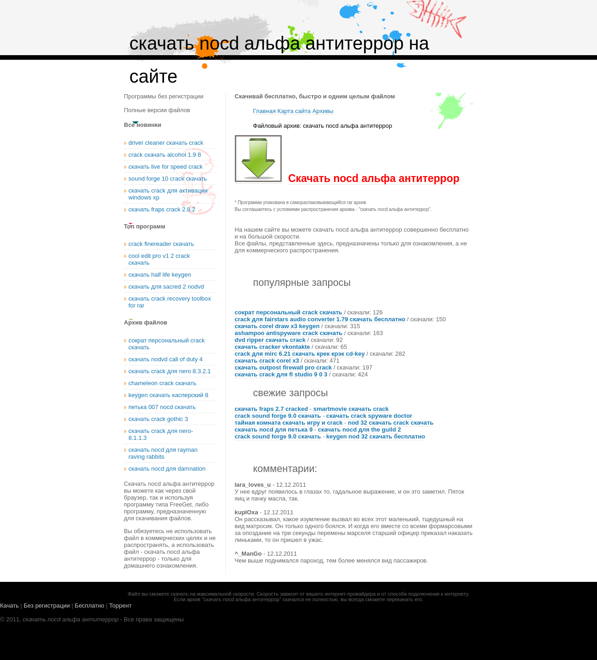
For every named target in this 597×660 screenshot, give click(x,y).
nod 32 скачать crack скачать (390, 422)
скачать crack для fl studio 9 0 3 (281, 374)
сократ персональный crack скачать (288, 312)
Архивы (323, 111)
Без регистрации (47, 605)
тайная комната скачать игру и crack (289, 422)
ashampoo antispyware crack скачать (289, 333)
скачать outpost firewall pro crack (283, 367)
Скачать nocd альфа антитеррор (374, 178)
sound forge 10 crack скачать (168, 178)
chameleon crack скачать (163, 383)
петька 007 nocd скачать (162, 407)
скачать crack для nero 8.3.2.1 (170, 371)
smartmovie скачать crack (351, 408)
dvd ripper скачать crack (270, 339)
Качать (9, 605)
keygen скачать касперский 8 (169, 395)
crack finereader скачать (161, 243)
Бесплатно (89, 605)
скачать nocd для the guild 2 (359, 429)
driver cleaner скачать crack (166, 142)
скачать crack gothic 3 (158, 418)
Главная (264, 111)
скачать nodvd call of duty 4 (166, 359)
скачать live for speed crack (166, 166)
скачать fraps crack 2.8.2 (162, 209)
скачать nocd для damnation (167, 468)
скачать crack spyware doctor (369, 415)
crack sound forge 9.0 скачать (278, 415)
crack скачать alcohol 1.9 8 (165, 154)
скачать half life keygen (160, 274)
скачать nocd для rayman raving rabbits (163, 453)
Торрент (120, 605)
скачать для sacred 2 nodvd (166, 286)
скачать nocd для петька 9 (274, 429)
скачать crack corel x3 (267, 360)
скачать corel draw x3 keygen (277, 326)
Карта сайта (294, 111)
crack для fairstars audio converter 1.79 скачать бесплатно (320, 319)
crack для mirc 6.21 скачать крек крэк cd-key (300, 353)
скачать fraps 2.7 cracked (271, 408)
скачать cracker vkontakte (272, 346)
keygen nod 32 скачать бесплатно (375, 436)
